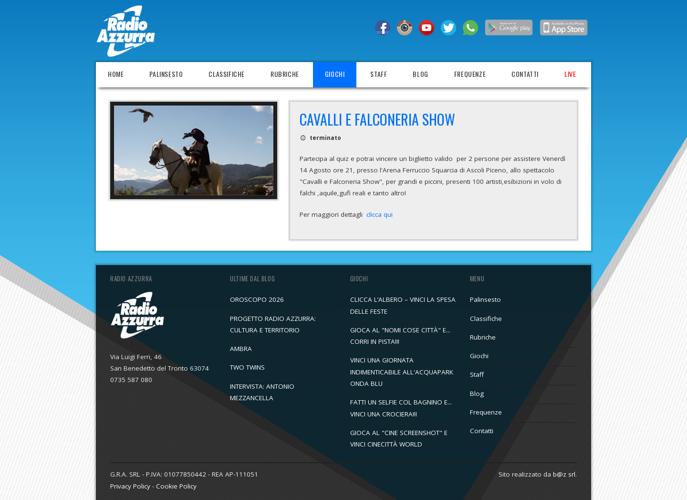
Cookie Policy (176, 486)
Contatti (525, 74)
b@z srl (564, 474)
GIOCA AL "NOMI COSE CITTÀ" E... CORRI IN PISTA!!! (400, 336)
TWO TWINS (247, 367)
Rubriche (285, 74)
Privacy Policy (130, 486)
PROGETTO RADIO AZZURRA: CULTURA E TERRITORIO (273, 324)
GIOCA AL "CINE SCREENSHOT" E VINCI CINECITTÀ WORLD (399, 438)
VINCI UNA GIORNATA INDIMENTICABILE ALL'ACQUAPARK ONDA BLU (401, 372)
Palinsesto (166, 74)
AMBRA (241, 348)
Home (116, 74)
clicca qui (379, 214)
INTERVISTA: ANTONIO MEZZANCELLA (262, 392)
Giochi (335, 74)
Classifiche (226, 74)
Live (570, 74)
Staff (378, 74)
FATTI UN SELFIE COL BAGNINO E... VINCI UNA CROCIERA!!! (401, 408)
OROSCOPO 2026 (257, 299)
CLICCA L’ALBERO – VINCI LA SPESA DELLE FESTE (403, 305)
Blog (420, 74)
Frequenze (470, 74)
